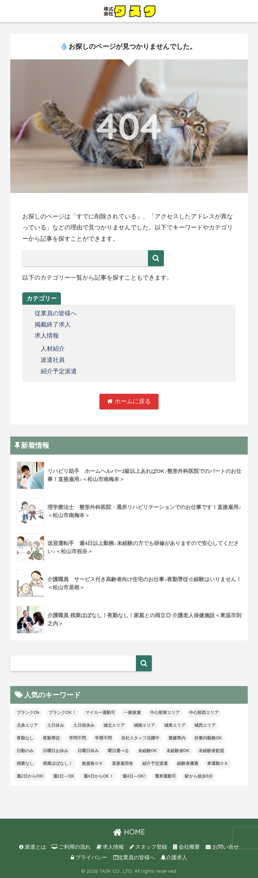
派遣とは (32, 846)
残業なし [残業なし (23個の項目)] (25, 763)
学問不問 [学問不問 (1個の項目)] (77, 738)
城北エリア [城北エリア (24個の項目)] (114, 725)
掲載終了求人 (53, 324)
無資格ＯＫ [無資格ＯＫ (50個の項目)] (92, 763)
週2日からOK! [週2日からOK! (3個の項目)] (30, 775)
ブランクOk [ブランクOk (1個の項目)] (28, 712)
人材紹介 (53, 348)
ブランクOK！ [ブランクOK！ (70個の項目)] (62, 712)
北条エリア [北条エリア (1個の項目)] (27, 725)
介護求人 (174, 857)
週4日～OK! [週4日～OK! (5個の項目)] (133, 775)
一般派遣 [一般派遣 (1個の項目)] (132, 712)
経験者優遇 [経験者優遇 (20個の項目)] (187, 763)
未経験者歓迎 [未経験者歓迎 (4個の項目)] (211, 750)
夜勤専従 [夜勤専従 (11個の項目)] (51, 738)
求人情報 (47, 335)
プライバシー (89, 857)
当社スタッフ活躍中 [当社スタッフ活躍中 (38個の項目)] (140, 738)
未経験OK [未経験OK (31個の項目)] (147, 750)
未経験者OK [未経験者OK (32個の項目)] (178, 750)
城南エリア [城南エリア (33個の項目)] (144, 725)
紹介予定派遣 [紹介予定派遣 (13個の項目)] (155, 763)
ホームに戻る (129, 401)
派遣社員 (53, 359)
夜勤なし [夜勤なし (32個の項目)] (25, 738)
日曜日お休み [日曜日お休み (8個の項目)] (55, 750)
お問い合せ (222, 846)
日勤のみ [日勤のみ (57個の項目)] (25, 750)
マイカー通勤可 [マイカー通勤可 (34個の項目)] (100, 712)
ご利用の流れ (71, 846)
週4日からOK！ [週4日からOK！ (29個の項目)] (99, 775)
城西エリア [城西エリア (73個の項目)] (205, 725)
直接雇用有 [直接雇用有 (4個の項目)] (122, 763)
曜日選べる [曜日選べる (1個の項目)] (118, 750)
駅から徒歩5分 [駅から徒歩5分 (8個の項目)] (199, 775)
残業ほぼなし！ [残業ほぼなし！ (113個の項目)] (58, 763)
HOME (129, 831)
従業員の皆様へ (56, 313)
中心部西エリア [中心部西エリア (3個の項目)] (204, 712)
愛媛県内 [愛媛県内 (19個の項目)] (176, 738)
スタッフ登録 (148, 846)
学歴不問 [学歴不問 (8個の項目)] (103, 738)
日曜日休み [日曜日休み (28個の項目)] (88, 750)
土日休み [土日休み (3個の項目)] (55, 725)
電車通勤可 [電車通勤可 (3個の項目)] (165, 775)
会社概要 (186, 846)
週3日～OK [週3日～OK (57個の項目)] (64, 775)
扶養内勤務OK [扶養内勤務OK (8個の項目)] (208, 738)
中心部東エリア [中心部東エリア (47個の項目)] (165, 712)
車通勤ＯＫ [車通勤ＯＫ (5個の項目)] (217, 763)
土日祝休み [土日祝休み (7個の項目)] (83, 725)
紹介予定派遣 (59, 370)
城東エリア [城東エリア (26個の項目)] (174, 725)
